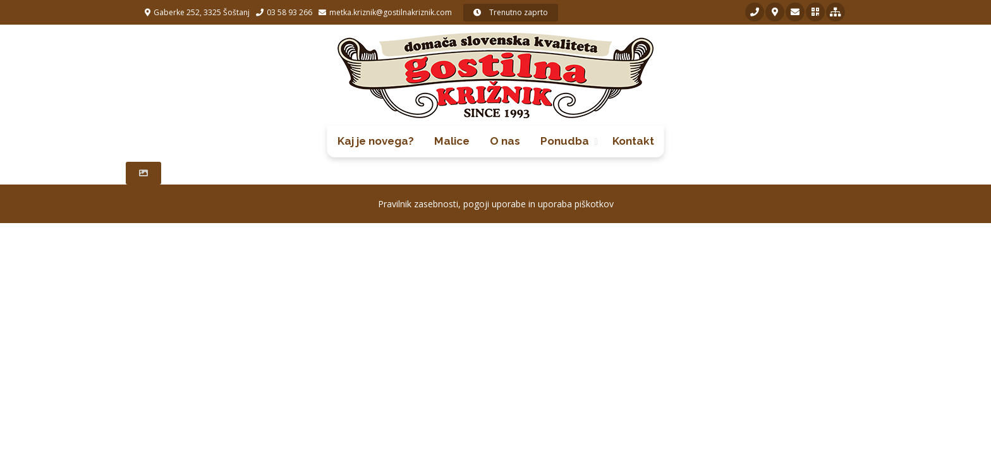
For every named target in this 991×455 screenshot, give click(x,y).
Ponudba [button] (564, 141)
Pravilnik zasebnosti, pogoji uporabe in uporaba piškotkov (496, 204)
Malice (452, 141)
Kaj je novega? (375, 141)
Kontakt (633, 141)
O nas (505, 141)
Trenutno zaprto (510, 12)
